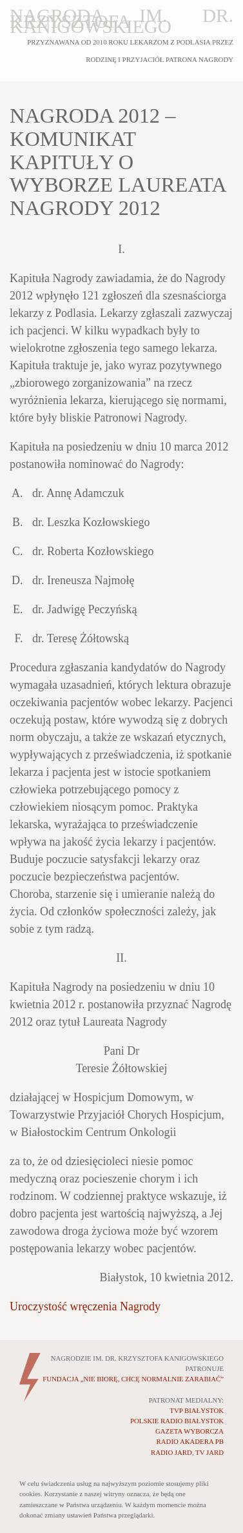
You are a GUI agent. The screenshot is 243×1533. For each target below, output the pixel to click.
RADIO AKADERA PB (190, 1441)
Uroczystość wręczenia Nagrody (85, 1306)
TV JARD (209, 1452)
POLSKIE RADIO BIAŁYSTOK (177, 1421)
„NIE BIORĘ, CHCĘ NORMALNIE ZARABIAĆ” (133, 1379)
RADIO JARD (171, 1452)
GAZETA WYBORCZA (189, 1431)
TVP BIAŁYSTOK (197, 1410)
